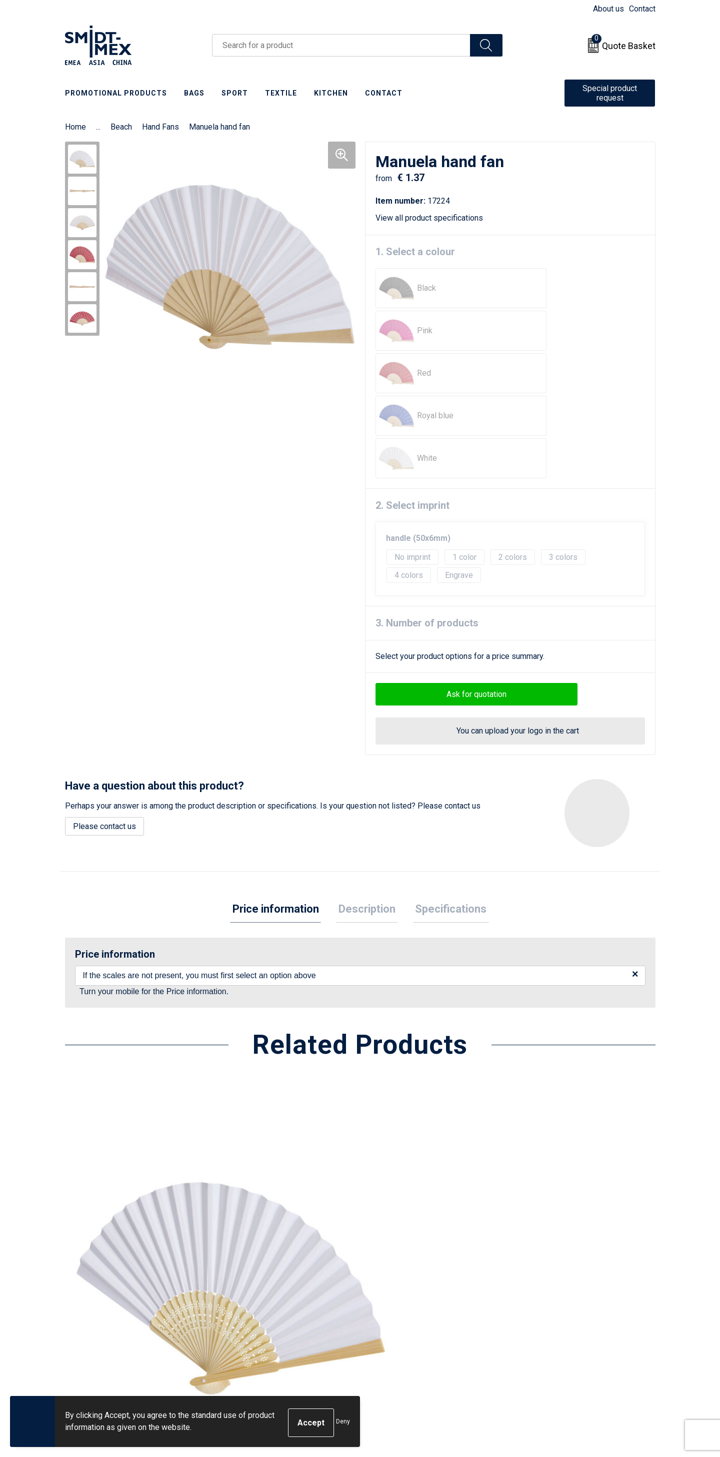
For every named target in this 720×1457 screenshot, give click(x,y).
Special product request (609, 93)
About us (608, 9)
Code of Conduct (547, 1307)
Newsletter (245, 1277)
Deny (343, 1422)
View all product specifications (433, 218)
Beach (121, 127)
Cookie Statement (549, 1277)
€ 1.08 (99, 1169)
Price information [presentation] (280, 782)
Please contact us (104, 698)
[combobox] (341, 45)
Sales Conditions (548, 1262)
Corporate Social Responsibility (573, 1323)
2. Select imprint (413, 378)
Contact (642, 9)
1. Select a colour (415, 252)
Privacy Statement (550, 1292)
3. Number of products (427, 495)
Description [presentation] (367, 782)
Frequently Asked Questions (276, 1292)
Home (75, 127)
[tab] (280, 783)
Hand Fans (160, 127)
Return (383, 1277)
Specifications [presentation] (446, 782)
